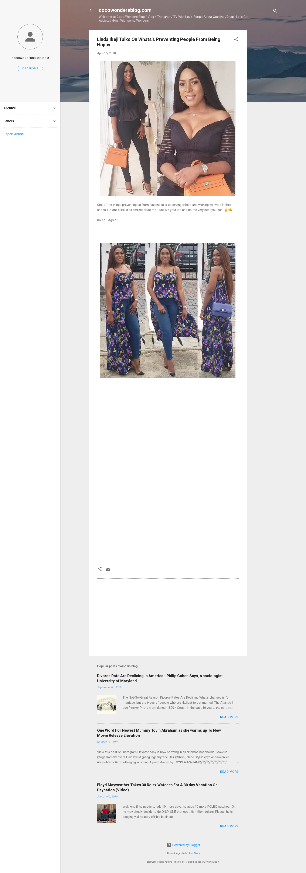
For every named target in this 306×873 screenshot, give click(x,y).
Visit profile (30, 68)
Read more (229, 717)
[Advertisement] (264, 94)
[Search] (275, 11)
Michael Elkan (192, 853)
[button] (236, 40)
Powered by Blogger (183, 845)
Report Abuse (13, 134)
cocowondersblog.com (125, 10)
